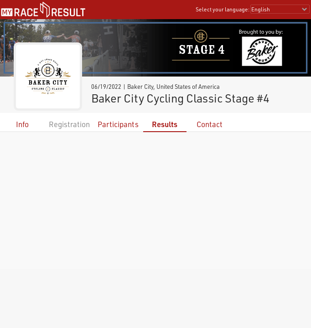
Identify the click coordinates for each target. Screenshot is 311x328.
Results (164, 124)
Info (22, 124)
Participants (118, 124)
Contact (210, 124)
